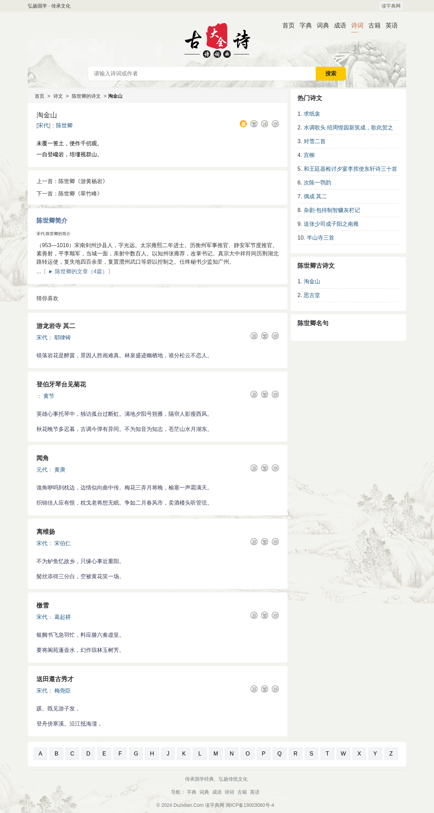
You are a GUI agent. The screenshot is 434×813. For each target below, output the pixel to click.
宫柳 (309, 155)
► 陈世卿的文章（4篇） (78, 271)
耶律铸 (62, 337)
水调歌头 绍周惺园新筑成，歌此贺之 (348, 127)
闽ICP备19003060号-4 (250, 805)
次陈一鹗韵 (317, 183)
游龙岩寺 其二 (55, 326)
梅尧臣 (62, 691)
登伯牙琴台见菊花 (61, 384)
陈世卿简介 (51, 220)
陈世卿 (64, 125)
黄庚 (59, 470)
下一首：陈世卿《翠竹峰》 (69, 194)
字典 (303, 25)
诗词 (354, 25)
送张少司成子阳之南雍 (331, 224)
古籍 (371, 25)
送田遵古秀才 (55, 679)
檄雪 (42, 605)
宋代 (43, 125)
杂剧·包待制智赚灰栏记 (332, 210)
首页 (285, 25)
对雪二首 (315, 141)
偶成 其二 (315, 196)
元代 (41, 470)
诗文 (58, 96)
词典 (320, 25)
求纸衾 (312, 114)
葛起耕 (62, 617)
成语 (337, 25)
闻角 (42, 458)
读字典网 (391, 6)
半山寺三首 (320, 238)
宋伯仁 (62, 543)
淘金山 (312, 281)
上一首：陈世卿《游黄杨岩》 (72, 181)
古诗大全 (217, 39)
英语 (389, 25)
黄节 (48, 396)
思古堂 (312, 295)
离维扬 (45, 531)
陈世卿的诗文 (86, 96)
